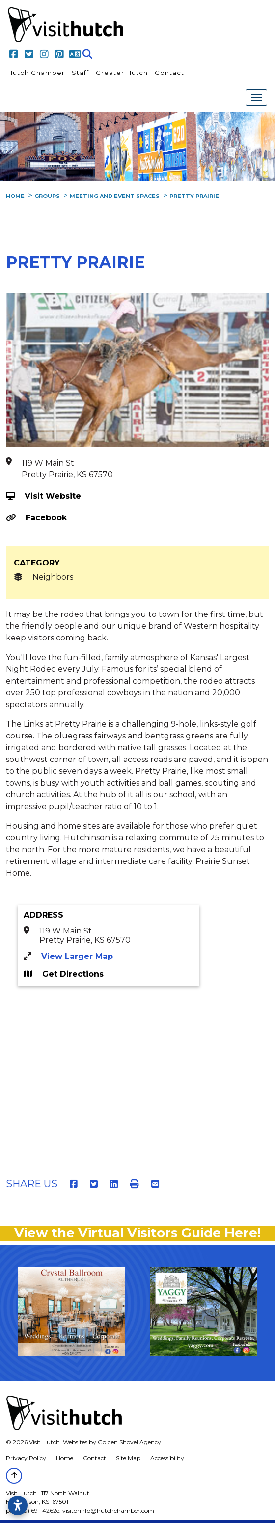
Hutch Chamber (36, 72)
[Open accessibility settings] (18, 1505)
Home (64, 1458)
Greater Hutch (122, 72)
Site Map (128, 1458)
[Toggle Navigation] (256, 97)
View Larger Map (77, 956)
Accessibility (167, 1458)
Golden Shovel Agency (129, 1442)
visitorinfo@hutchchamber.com (108, 1510)
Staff (80, 72)
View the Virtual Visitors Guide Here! (137, 1233)
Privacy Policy (26, 1458)
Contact (169, 72)
